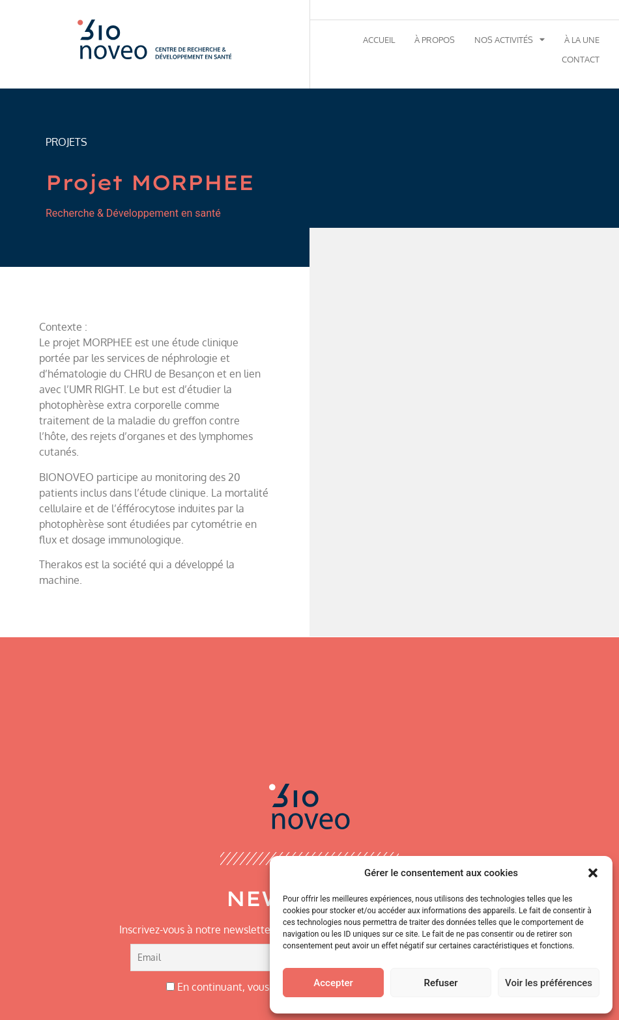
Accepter (333, 983)
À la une (581, 39)
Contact (580, 59)
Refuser (440, 983)
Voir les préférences (548, 983)
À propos (434, 39)
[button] (592, 872)
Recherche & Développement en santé (133, 213)
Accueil (379, 39)
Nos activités (509, 39)
